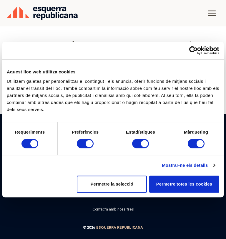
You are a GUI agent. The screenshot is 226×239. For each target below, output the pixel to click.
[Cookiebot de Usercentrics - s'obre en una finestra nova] (193, 50)
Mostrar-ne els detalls (185, 165)
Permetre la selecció (112, 183)
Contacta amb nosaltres (113, 209)
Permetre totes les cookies (184, 183)
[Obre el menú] (212, 13)
